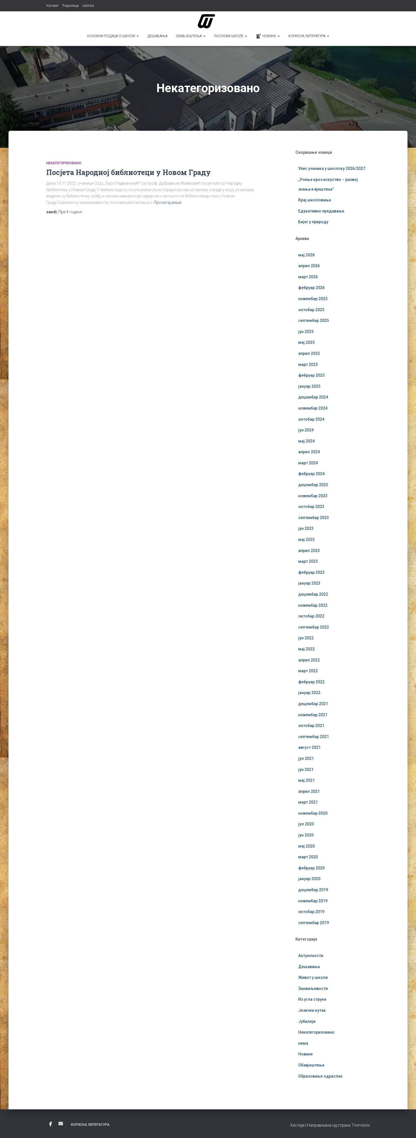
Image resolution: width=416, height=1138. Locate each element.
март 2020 (308, 857)
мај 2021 (306, 780)
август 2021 (309, 747)
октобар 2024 (311, 419)
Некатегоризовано (63, 163)
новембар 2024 (312, 408)
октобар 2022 (311, 616)
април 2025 (309, 353)
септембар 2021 (313, 736)
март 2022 (308, 671)
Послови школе (230, 36)
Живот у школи (313, 977)
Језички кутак (312, 1010)
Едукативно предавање (321, 211)
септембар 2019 (313, 922)
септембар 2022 (313, 627)
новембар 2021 (312, 715)
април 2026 (309, 266)
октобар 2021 (311, 725)
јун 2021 (306, 769)
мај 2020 (306, 846)
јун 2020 (306, 835)
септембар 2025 (313, 320)
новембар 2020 (312, 813)
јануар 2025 (309, 386)
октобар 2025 (311, 309)
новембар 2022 (312, 605)
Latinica (88, 6)
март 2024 (308, 463)
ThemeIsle (360, 1125)
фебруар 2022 (311, 682)
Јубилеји (307, 1021)
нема (303, 1043)
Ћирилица (70, 6)
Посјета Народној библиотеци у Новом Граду (128, 172)
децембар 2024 (313, 397)
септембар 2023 (313, 517)
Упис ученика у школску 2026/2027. (332, 168)
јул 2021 (306, 758)
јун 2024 (306, 430)
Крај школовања (314, 200)
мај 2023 (306, 539)
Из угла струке (312, 999)
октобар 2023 (311, 506)
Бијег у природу (313, 222)
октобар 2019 (311, 911)
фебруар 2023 (311, 572)
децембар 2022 (313, 594)
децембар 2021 (313, 703)
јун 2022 (306, 638)
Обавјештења (190, 36)
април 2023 (309, 550)
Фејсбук (50, 1124)
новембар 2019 (312, 901)
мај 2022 (306, 649)
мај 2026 (306, 255)
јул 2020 (306, 824)
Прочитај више (167, 202)
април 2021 (309, 791)
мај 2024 (306, 441)
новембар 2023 (312, 496)
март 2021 (308, 802)
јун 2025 (306, 331)
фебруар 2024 (311, 473)
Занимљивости (313, 988)
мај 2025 (306, 342)
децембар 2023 (313, 484)
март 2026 (308, 277)
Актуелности (310, 955)
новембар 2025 (312, 298)
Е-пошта (61, 1123)
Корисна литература (308, 36)
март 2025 (308, 364)
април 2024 (309, 452)
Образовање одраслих (320, 1076)
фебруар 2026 (311, 287)
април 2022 (309, 660)
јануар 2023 (309, 583)
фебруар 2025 (311, 375)
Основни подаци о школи (113, 36)
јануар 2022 (309, 692)
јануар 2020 (309, 878)
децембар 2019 (313, 890)
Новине (268, 36)
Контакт (52, 6)
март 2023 (308, 561)
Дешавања (157, 36)
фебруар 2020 (311, 868)
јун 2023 (306, 528)
